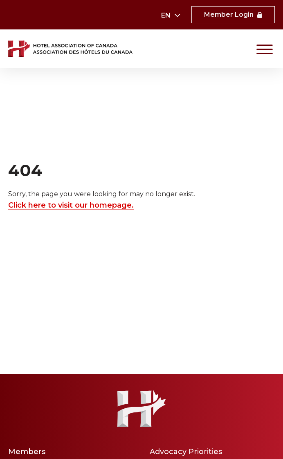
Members (26, 451)
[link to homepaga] (71, 48)
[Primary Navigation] (264, 49)
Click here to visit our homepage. (71, 205)
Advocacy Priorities (186, 451)
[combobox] (170, 15)
